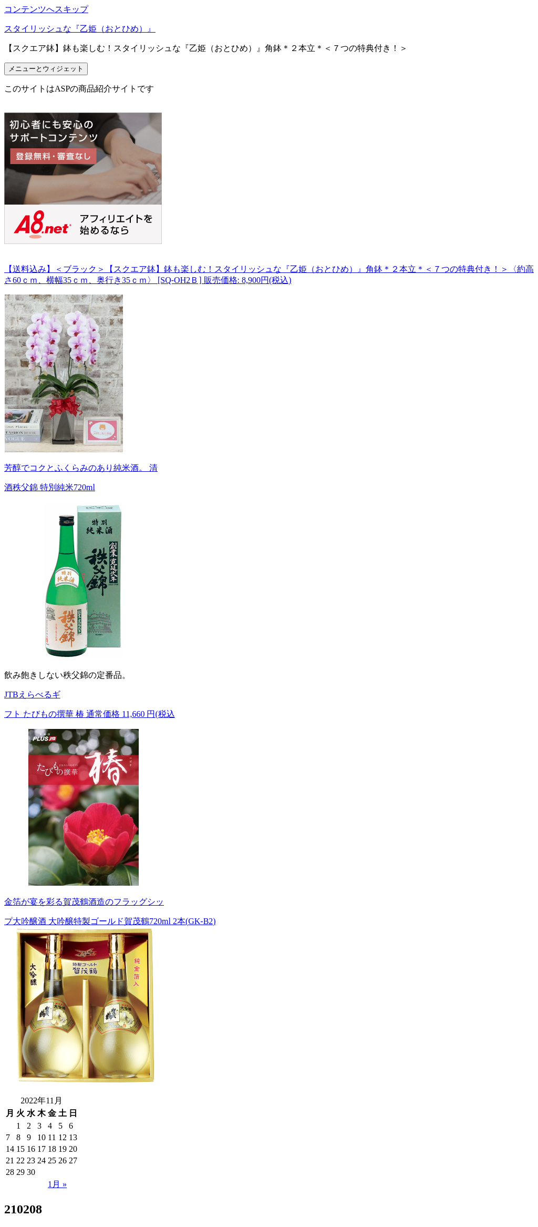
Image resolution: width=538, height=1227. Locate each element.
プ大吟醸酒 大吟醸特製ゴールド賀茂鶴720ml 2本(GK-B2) (110, 921)
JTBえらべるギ (32, 694)
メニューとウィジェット (46, 69)
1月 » (57, 1184)
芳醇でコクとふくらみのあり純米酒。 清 (81, 467)
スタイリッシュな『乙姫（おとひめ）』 (80, 28)
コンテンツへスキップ (46, 9)
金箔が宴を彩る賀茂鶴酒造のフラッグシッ (84, 901)
